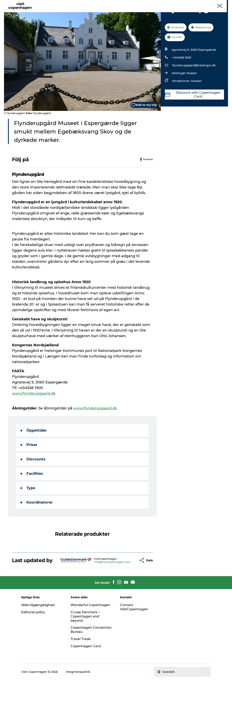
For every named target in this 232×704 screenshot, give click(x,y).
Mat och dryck (111, 13)
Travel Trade (81, 663)
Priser (28, 463)
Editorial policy (33, 636)
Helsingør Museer (184, 92)
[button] (125, 582)
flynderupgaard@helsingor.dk (194, 84)
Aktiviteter (87, 13)
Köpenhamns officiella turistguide (183, 3)
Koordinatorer (36, 521)
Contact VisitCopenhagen (134, 631)
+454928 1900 (181, 76)
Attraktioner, (181, 100)
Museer (196, 100)
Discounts (32, 478)
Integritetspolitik (78, 696)
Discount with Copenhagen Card (193, 113)
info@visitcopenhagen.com (100, 583)
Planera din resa (140, 13)
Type (27, 507)
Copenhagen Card (217, 3)
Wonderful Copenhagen (90, 629)
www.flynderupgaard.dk (34, 412)
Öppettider (33, 449)
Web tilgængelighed (38, 629)
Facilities (31, 492)
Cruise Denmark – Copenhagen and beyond (85, 641)
